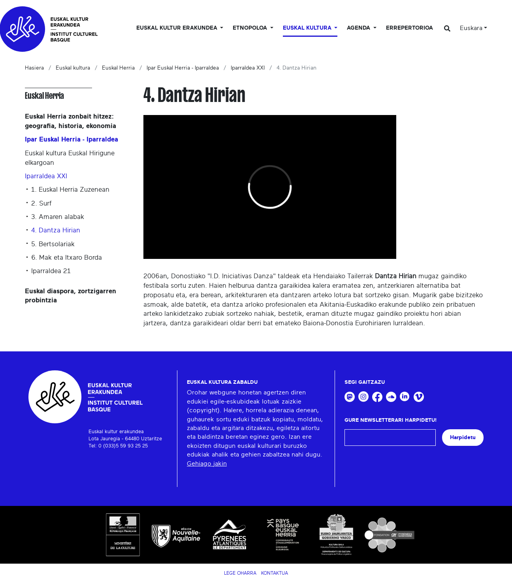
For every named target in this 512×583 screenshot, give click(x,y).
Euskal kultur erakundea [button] (177, 28)
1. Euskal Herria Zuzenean (70, 189)
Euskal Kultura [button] (308, 28)
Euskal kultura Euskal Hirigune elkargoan (70, 158)
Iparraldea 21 (51, 271)
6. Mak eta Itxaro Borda (66, 257)
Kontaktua (274, 573)
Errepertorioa (409, 28)
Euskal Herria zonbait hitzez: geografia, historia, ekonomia (70, 121)
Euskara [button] (471, 28)
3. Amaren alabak (57, 216)
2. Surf (41, 203)
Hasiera (34, 68)
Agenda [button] (359, 28)
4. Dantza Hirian (55, 230)
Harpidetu (463, 437)
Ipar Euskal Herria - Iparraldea (183, 68)
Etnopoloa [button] (251, 28)
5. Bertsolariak (53, 244)
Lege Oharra (240, 573)
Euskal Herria (118, 68)
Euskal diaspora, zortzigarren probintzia (70, 296)
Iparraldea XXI (248, 68)
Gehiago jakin (207, 463)
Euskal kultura (73, 68)
